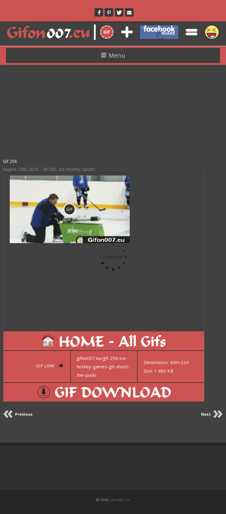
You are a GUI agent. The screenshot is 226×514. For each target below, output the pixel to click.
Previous (24, 414)
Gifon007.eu (119, 500)
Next (206, 414)
